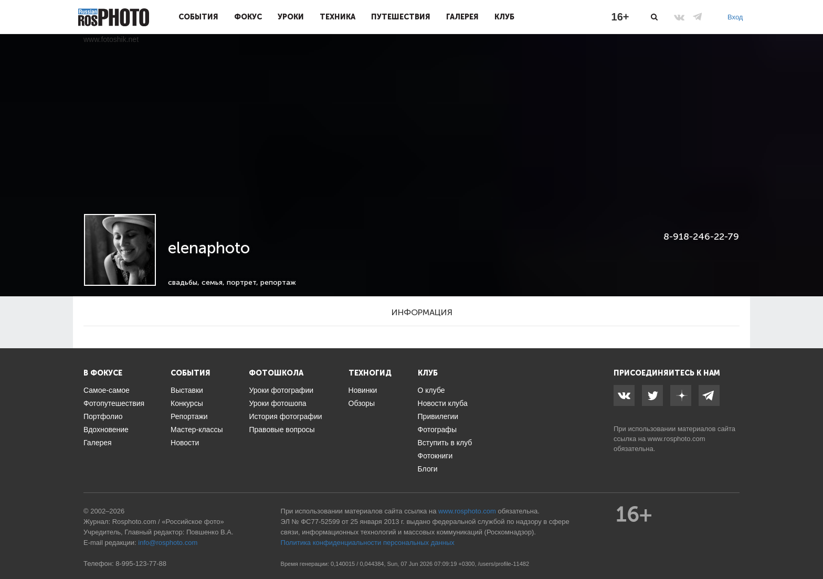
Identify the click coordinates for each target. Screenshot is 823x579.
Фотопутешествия (113, 403)
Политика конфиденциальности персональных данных (368, 542)
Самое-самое (106, 390)
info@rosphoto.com (167, 542)
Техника (337, 17)
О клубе (431, 390)
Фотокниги (435, 456)
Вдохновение (106, 429)
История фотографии (285, 416)
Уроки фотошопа (277, 403)
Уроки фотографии (281, 390)
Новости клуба (443, 403)
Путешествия (400, 17)
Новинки (363, 390)
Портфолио (103, 416)
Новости (185, 442)
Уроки (291, 17)
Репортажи (189, 416)
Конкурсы (187, 403)
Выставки (187, 390)
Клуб (504, 17)
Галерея (462, 17)
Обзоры (362, 403)
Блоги (428, 469)
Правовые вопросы (281, 429)
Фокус (248, 17)
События (198, 17)
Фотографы (437, 429)
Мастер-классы (197, 429)
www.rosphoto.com (676, 439)
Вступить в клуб (445, 442)
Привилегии (438, 416)
